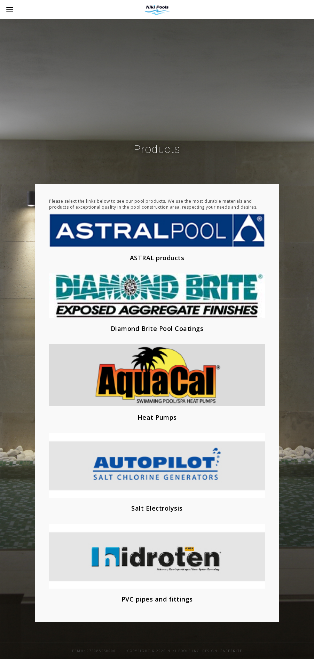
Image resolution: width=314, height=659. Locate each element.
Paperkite (231, 651)
